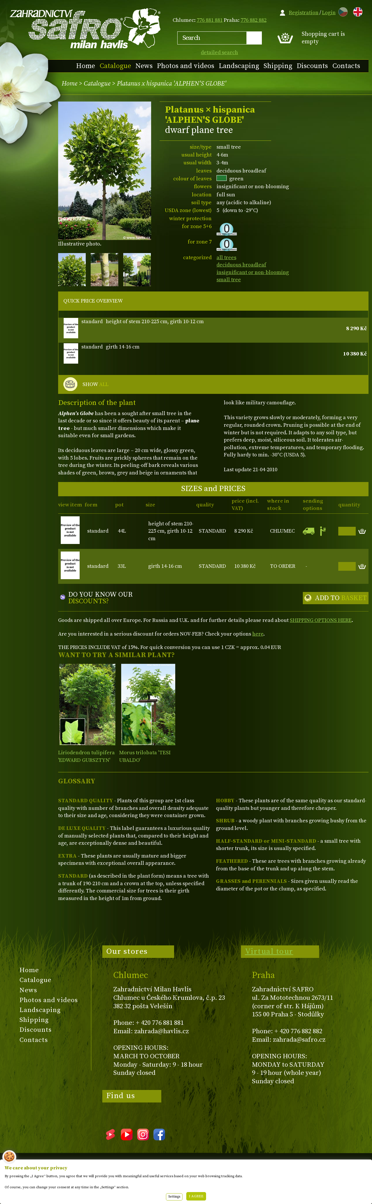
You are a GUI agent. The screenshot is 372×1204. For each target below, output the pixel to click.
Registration (304, 12)
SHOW (95, 384)
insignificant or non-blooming (253, 272)
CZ (341, 11)
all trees (226, 257)
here (257, 634)
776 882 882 (254, 20)
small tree (229, 279)
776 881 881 (210, 20)
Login (329, 12)
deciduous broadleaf (241, 265)
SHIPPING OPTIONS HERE (321, 620)
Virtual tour (269, 951)
